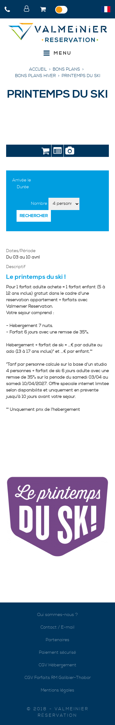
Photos (70, 152)
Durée (23, 187)
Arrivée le (21, 180)
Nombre (39, 203)
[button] (43, 10)
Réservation (45, 152)
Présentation (57, 152)
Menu (63, 53)
